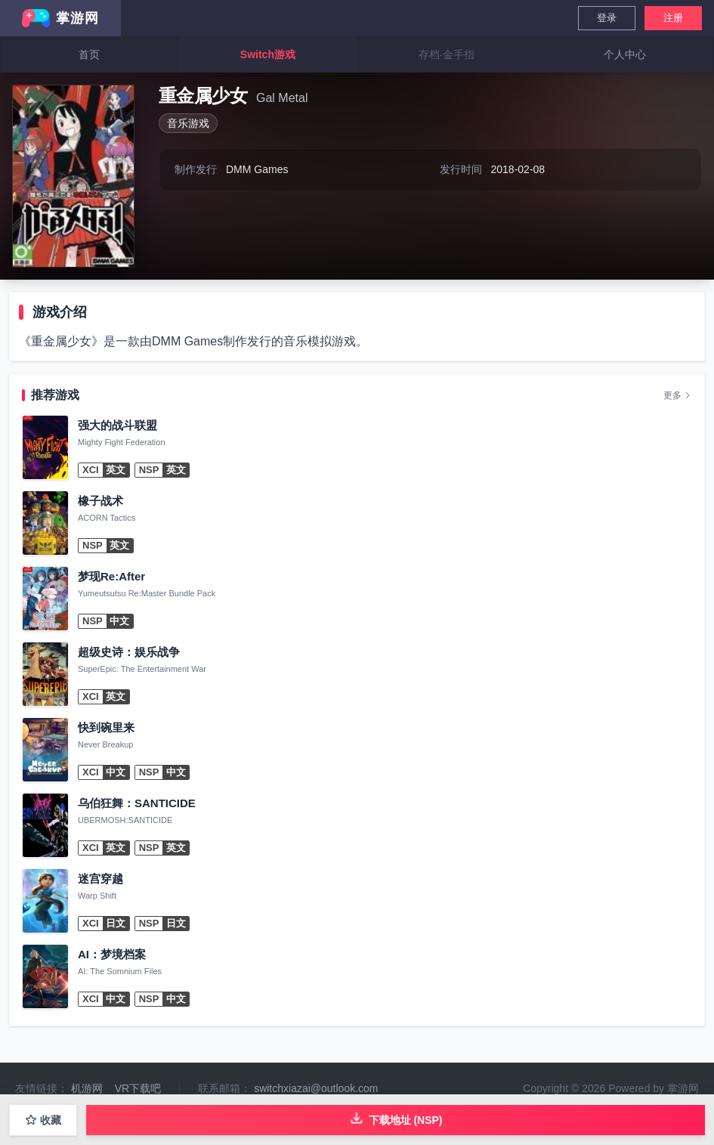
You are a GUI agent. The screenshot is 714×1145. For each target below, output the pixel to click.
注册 (673, 17)
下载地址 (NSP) (396, 1118)
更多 (677, 395)
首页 (89, 54)
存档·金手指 (446, 54)
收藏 (43, 1120)
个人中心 (625, 54)
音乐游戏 (188, 123)
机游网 (87, 1088)
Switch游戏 (267, 54)
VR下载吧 (138, 1088)
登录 (607, 17)
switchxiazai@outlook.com (316, 1088)
